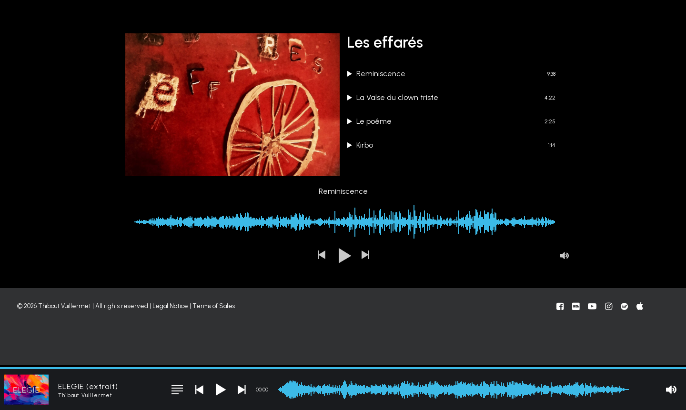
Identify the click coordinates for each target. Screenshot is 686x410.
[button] (321, 300)
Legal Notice (170, 350)
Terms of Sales (213, 350)
